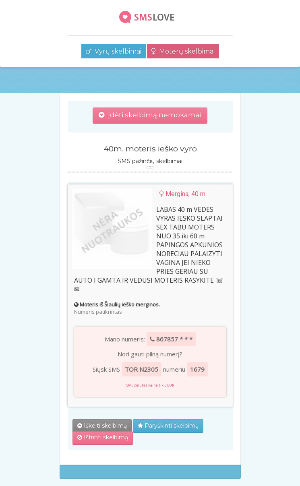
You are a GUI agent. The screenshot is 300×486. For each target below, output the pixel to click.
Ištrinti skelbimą (102, 437)
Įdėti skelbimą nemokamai (150, 115)
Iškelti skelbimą (102, 425)
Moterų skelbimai (183, 51)
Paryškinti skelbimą (168, 425)
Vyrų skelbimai (113, 51)
